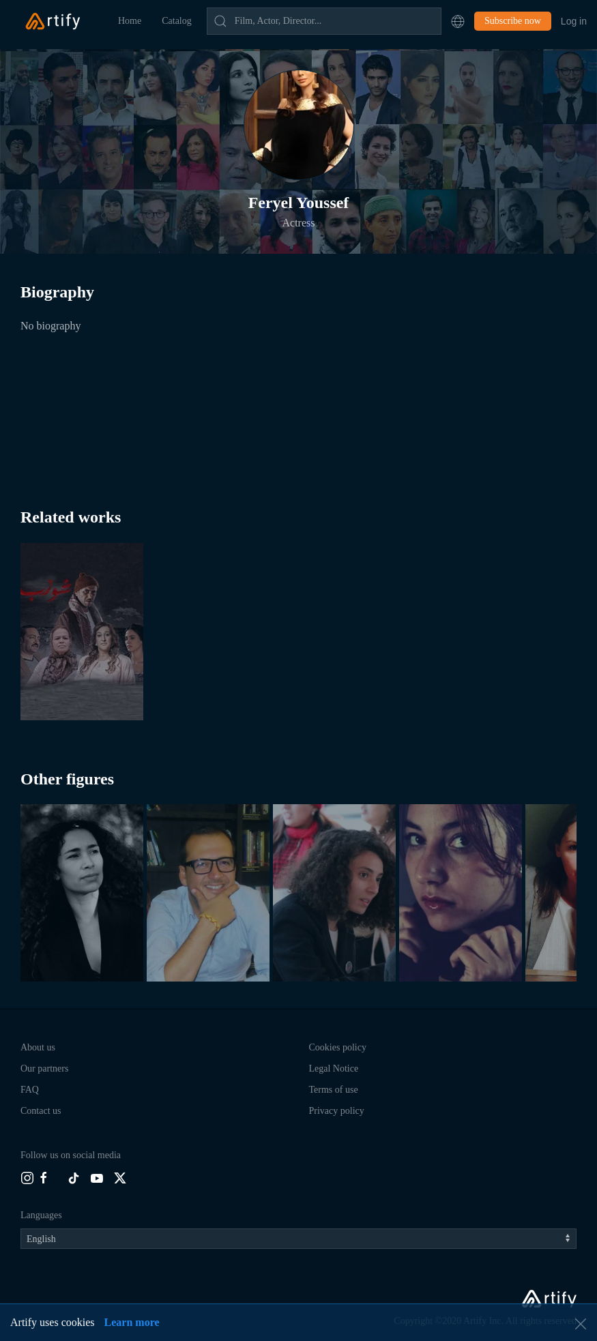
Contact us (40, 1111)
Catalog (177, 21)
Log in (574, 21)
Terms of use (333, 1090)
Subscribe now (512, 21)
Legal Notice (334, 1068)
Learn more (132, 1322)
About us (37, 1047)
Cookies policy (337, 1047)
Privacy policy (336, 1111)
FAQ (29, 1090)
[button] (458, 21)
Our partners (44, 1068)
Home (129, 21)
